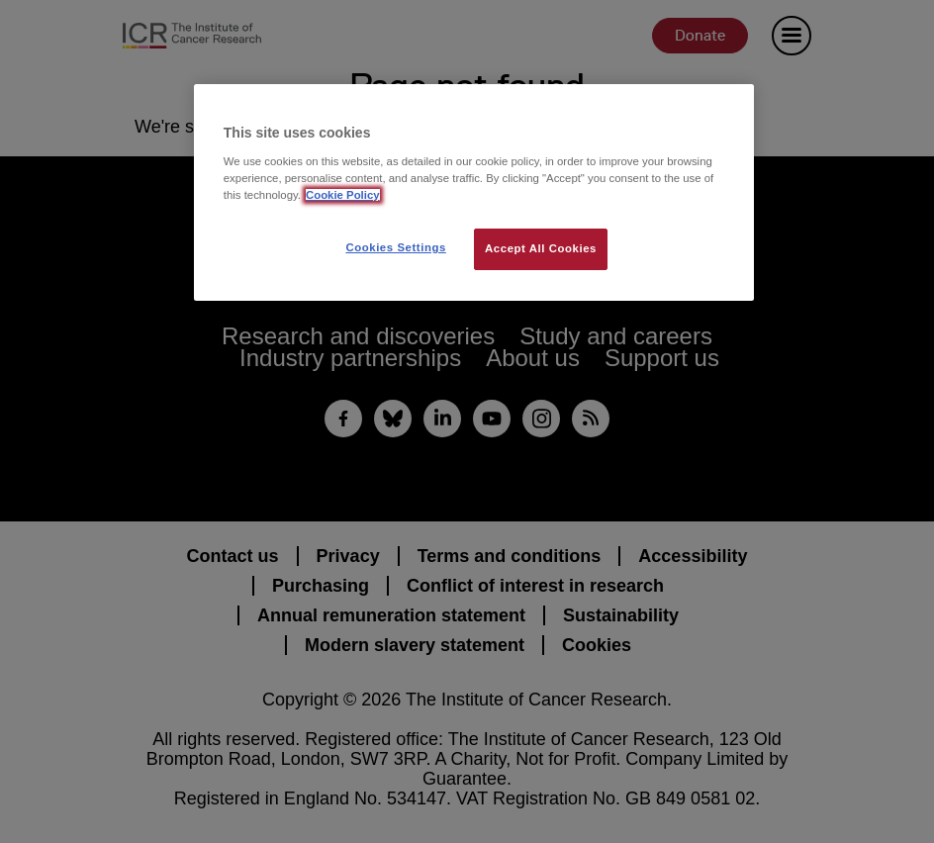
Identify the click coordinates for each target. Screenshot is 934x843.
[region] (474, 192)
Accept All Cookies (541, 248)
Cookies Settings (395, 247)
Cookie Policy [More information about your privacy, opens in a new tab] (343, 195)
